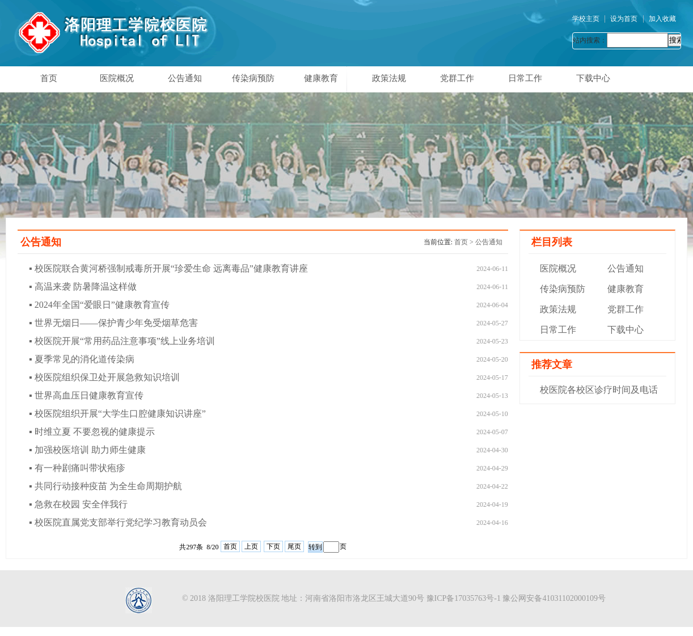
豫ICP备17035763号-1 (463, 598)
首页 (48, 78)
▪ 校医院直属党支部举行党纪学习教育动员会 (118, 522)
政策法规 (389, 78)
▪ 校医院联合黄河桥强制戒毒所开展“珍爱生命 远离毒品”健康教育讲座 (168, 268)
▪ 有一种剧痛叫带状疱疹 (77, 468)
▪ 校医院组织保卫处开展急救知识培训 (104, 377)
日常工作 (525, 78)
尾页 (294, 546)
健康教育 (321, 78)
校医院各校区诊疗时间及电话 (599, 390)
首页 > (464, 242)
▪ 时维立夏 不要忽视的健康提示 (92, 431)
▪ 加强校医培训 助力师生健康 (87, 450)
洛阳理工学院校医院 (244, 598)
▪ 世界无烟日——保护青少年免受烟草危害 (113, 323)
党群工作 (457, 78)
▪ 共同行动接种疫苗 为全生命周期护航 (105, 486)
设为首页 (623, 19)
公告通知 (185, 78)
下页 (273, 546)
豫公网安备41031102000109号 (553, 598)
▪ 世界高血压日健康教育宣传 (86, 395)
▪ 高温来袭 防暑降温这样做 (83, 286)
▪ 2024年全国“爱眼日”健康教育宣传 (99, 304)
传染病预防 (253, 78)
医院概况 (117, 78)
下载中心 (593, 78)
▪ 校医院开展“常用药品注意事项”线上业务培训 (122, 341)
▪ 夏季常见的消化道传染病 (81, 359)
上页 (251, 546)
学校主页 (585, 19)
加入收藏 (662, 19)
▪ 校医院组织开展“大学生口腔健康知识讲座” (117, 413)
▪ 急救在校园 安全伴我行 (78, 504)
